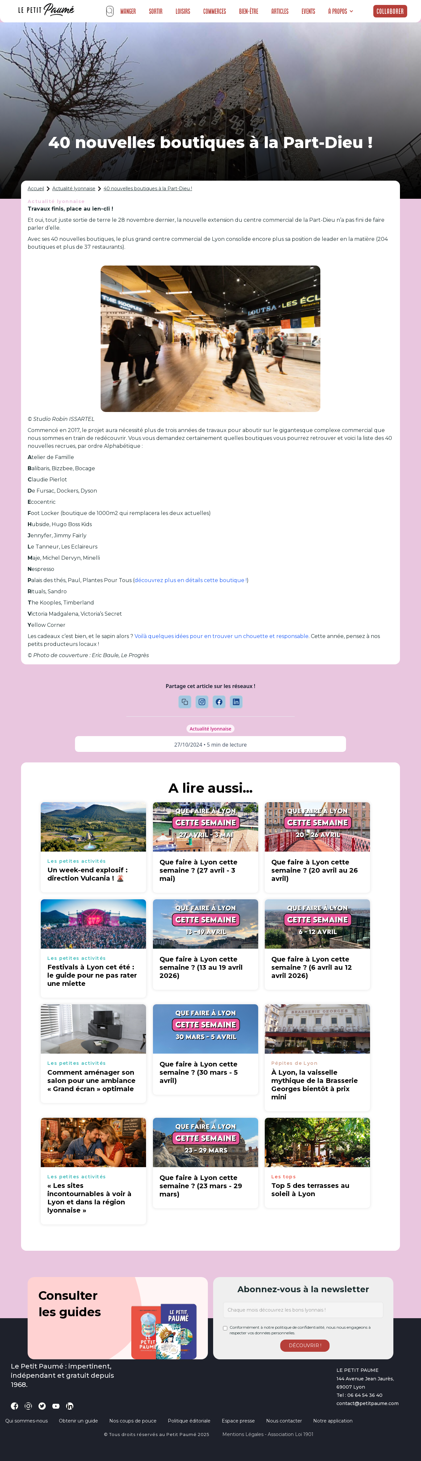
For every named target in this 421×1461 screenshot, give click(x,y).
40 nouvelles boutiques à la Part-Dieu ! (148, 189)
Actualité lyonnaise (73, 189)
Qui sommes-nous (26, 1421)
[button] (341, 11)
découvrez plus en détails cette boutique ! (191, 580)
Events (308, 11)
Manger (128, 11)
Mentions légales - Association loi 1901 (267, 1434)
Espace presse (238, 1421)
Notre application (333, 1421)
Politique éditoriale (189, 1421)
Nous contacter (284, 1421)
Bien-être (248, 11)
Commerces (214, 11)
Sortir (155, 11)
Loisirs (183, 11)
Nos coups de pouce (133, 1421)
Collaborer (390, 11)
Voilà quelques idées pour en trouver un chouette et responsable (222, 636)
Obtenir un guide (78, 1421)
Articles (279, 11)
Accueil (36, 189)
